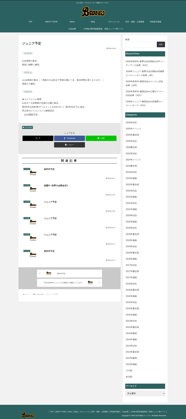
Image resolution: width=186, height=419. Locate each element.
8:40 (24, 103)
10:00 (26, 114)
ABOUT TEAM (56, 412)
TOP (46, 412)
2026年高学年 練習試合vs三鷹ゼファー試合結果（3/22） (144, 93)
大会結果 (123, 412)
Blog (72, 412)
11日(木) (28, 53)
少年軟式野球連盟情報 (138, 412)
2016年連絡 (27, 127)
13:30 (24, 80)
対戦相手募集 (113, 412)
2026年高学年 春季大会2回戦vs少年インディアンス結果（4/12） (145, 63)
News (66, 412)
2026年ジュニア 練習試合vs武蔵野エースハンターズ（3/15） (144, 103)
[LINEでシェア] (101, 138)
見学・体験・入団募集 (97, 412)
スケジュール (81, 412)
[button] (69, 144)
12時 (53, 80)
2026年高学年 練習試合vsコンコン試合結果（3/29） (144, 83)
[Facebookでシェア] (69, 138)
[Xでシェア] (38, 138)
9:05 (24, 61)
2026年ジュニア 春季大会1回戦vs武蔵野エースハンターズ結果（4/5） (145, 73)
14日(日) (28, 91)
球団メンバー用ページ (157, 412)
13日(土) (28, 72)
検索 (127, 39)
